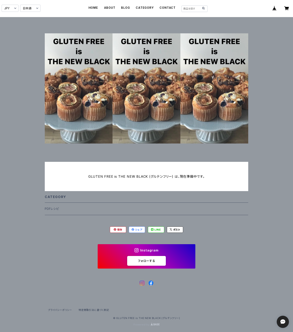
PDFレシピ (52, 208)
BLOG (125, 7)
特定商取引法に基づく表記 (94, 309)
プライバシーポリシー (60, 309)
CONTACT (168, 7)
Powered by (146, 324)
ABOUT (109, 7)
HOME (93, 7)
